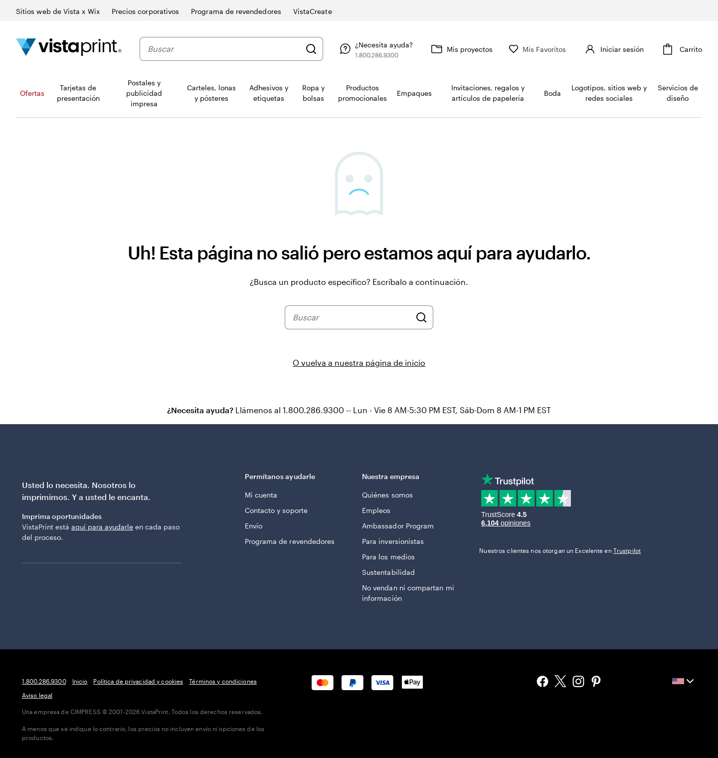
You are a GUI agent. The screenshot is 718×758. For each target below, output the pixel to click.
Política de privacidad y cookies (138, 681)
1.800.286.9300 (44, 681)
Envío (253, 525)
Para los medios (388, 556)
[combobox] (224, 49)
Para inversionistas (393, 541)
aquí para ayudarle (102, 526)
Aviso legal (37, 695)
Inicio (80, 681)
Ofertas (32, 93)
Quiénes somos (387, 495)
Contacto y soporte (276, 510)
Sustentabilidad (388, 572)
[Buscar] (311, 49)
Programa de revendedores (290, 541)
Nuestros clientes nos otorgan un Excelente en (560, 550)
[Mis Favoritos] (537, 49)
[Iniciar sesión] (613, 49)
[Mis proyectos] (461, 49)
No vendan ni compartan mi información (408, 592)
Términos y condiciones (223, 681)
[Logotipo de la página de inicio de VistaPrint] (69, 48)
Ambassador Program (398, 525)
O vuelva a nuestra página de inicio (359, 362)
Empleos (376, 510)
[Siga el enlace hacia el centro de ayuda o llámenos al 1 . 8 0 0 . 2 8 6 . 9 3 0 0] (375, 48)
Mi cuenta (261, 495)
